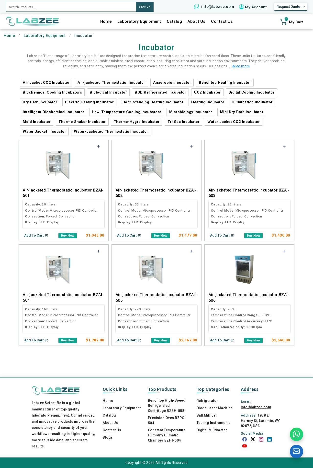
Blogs (108, 437)
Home (106, 21)
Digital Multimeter (212, 430)
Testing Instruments (214, 423)
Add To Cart (36, 235)
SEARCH (145, 6)
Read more (241, 66)
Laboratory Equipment (139, 21)
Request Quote (291, 7)
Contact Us (222, 21)
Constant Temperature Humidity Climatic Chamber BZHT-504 (167, 435)
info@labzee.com (217, 6)
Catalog (174, 21)
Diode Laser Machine (215, 408)
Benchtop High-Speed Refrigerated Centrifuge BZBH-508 (167, 405)
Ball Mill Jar (207, 415)
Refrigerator (207, 401)
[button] (254, 7)
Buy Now (67, 235)
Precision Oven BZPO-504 (167, 420)
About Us (196, 21)
